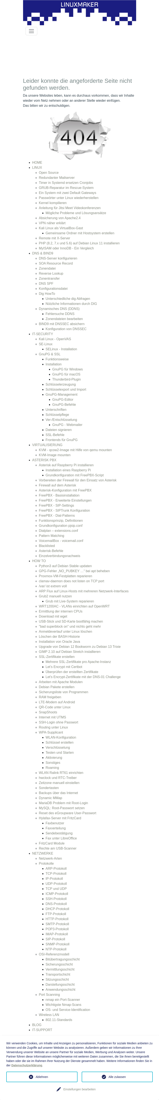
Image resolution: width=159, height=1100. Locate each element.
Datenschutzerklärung (26, 1065)
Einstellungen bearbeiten (79, 1089)
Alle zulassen (117, 1077)
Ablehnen (42, 1077)
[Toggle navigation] (31, 31)
